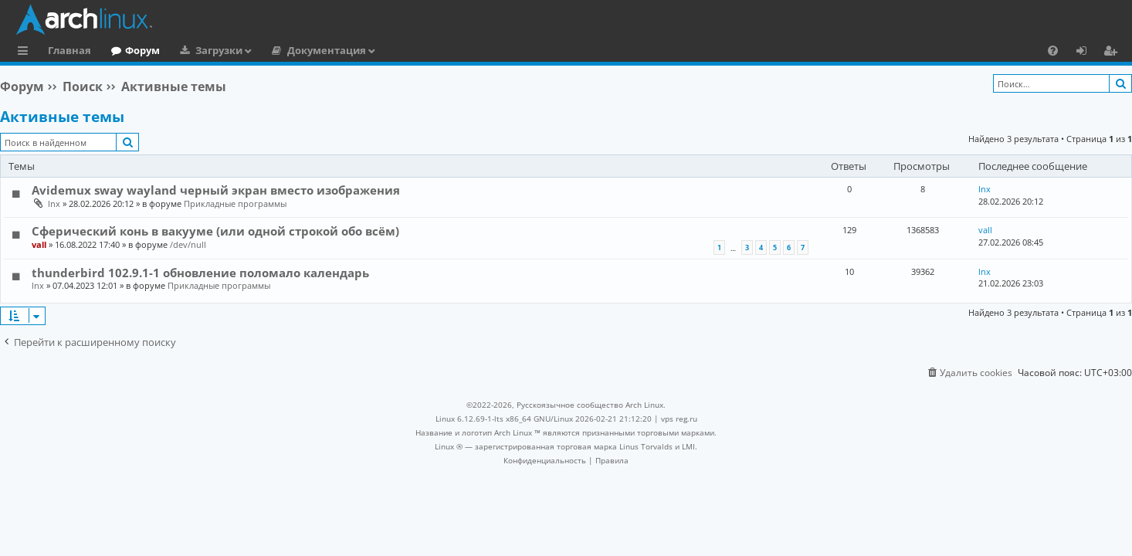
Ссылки (26, 52)
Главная (69, 50)
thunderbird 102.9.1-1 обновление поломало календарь (200, 272)
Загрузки (218, 50)
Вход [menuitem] (1086, 52)
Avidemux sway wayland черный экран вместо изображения (216, 190)
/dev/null (188, 244)
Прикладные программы (235, 203)
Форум (142, 50)
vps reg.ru (679, 418)
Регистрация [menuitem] (1113, 52)
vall (39, 244)
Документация (326, 50)
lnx (54, 203)
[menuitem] (1053, 50)
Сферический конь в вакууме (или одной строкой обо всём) (215, 231)
